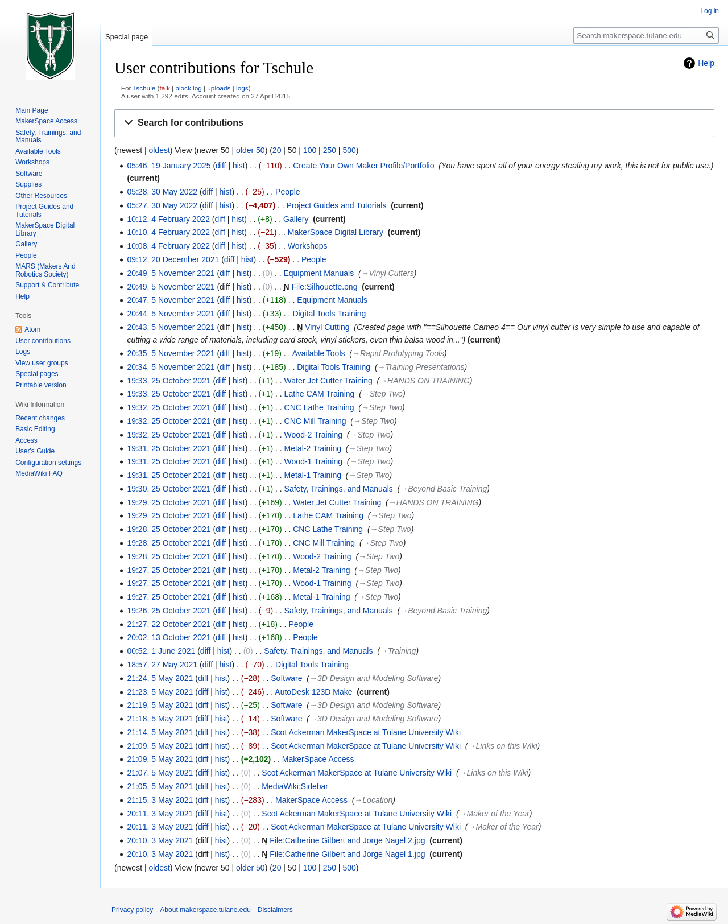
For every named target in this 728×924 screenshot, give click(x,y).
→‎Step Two (382, 393)
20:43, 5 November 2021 (170, 327)
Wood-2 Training (313, 434)
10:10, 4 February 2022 (168, 232)
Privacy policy (132, 910)
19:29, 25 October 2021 (168, 502)
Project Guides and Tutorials (337, 205)
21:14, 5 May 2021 (160, 732)
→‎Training (398, 650)
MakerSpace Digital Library (335, 232)
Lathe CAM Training (319, 393)
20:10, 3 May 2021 (160, 840)
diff (221, 165)
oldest (158, 150)
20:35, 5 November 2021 (170, 353)
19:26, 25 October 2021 (168, 610)
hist (239, 165)
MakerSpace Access (318, 759)
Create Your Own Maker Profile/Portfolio (363, 165)
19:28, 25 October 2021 (168, 529)
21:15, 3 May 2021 (160, 800)
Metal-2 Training (312, 448)
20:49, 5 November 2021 (170, 273)
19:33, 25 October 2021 (168, 380)
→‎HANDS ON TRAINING (424, 380)
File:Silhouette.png (324, 286)
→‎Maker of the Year (494, 813)
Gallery (295, 219)
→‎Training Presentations (421, 367)
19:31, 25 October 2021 (168, 448)
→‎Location (373, 800)
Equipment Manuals (318, 273)
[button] (414, 123)
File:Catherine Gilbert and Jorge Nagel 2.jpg (347, 840)
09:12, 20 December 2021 (173, 259)
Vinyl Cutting (327, 327)
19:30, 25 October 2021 (168, 488)
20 (277, 150)
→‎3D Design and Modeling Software (373, 678)
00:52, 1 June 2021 (161, 650)
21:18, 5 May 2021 (160, 718)
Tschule (144, 88)
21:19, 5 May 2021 (160, 705)
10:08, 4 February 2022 (168, 245)
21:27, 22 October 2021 (168, 624)
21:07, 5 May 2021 (160, 772)
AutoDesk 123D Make (313, 691)
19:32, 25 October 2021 (168, 407)
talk (164, 88)
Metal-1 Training (312, 475)
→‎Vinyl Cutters (387, 273)
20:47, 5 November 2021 (170, 299)
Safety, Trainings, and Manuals (338, 488)
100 (309, 150)
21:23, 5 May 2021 (160, 691)
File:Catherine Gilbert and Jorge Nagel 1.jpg (347, 854)
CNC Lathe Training (319, 407)
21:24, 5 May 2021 (160, 678)
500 (348, 150)
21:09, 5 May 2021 (160, 745)
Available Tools (318, 353)
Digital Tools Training (329, 313)
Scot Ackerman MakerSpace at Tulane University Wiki (366, 732)
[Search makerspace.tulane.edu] (646, 35)
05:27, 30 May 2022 (162, 205)
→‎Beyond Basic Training (443, 488)
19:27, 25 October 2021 (168, 570)
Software (286, 678)
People (287, 191)
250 (329, 150)
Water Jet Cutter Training (328, 380)
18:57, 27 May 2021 (162, 664)
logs (242, 88)
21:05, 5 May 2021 (160, 786)
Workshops (308, 245)
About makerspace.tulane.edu (205, 910)
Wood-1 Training (313, 461)
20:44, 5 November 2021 (170, 313)
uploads (218, 88)
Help (706, 63)
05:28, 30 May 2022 (162, 191)
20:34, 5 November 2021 (170, 367)
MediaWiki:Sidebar (295, 786)
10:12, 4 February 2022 (168, 219)
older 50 (250, 150)
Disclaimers (275, 910)
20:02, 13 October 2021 (168, 637)
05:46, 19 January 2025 (168, 165)
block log (188, 88)
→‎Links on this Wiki (502, 745)
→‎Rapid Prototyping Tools (398, 353)
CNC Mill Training (315, 421)
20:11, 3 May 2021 (160, 813)
